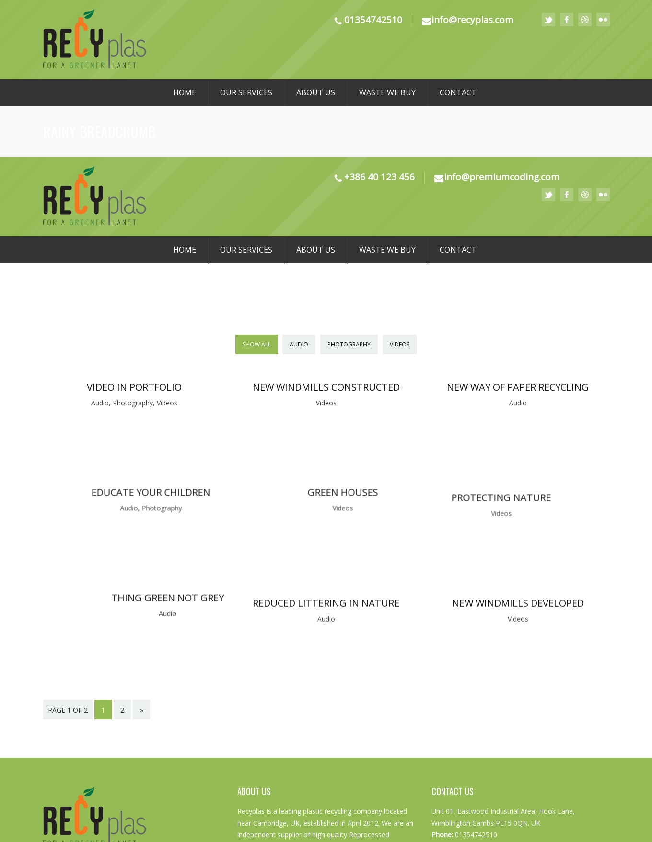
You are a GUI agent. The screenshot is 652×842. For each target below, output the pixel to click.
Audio (299, 344)
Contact (458, 92)
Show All (257, 344)
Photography (349, 344)
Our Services (246, 92)
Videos (399, 344)
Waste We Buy (387, 92)
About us (315, 92)
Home (184, 92)
